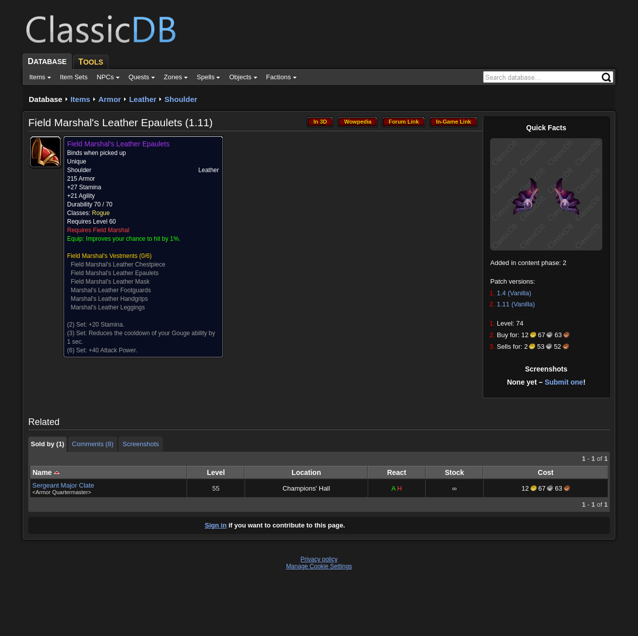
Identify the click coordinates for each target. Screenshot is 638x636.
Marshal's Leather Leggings (108, 307)
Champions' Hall (306, 488)
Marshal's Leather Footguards (111, 290)
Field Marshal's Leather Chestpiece (118, 264)
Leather (142, 99)
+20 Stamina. (107, 324)
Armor (109, 99)
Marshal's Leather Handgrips (109, 298)
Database (46, 99)
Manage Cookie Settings (319, 566)
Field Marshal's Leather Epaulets (114, 273)
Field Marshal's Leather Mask (110, 281)
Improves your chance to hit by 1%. (133, 238)
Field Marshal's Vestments (102, 255)
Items (80, 99)
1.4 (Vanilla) (514, 293)
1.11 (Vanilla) (516, 304)
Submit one (564, 382)
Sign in (215, 525)
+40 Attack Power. (113, 350)
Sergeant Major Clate (63, 485)
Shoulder (180, 99)
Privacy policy (319, 559)
